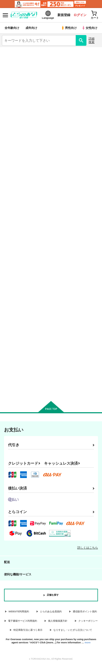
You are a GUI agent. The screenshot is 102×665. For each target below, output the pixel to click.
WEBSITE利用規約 (19, 611)
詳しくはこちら (87, 547)
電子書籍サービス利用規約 (22, 621)
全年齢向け (12, 27)
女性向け (89, 28)
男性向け (69, 28)
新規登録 (63, 15)
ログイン (79, 15)
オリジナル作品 (25, 77)
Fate (76, 88)
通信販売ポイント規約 (85, 611)
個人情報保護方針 (57, 621)
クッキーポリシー (88, 621)
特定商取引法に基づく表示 (27, 630)
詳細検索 (91, 40)
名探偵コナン (25, 88)
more (87, 642)
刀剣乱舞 (25, 99)
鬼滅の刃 (76, 77)
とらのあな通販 (76, 99)
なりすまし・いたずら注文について (72, 630)
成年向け (31, 27)
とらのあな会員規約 (51, 611)
